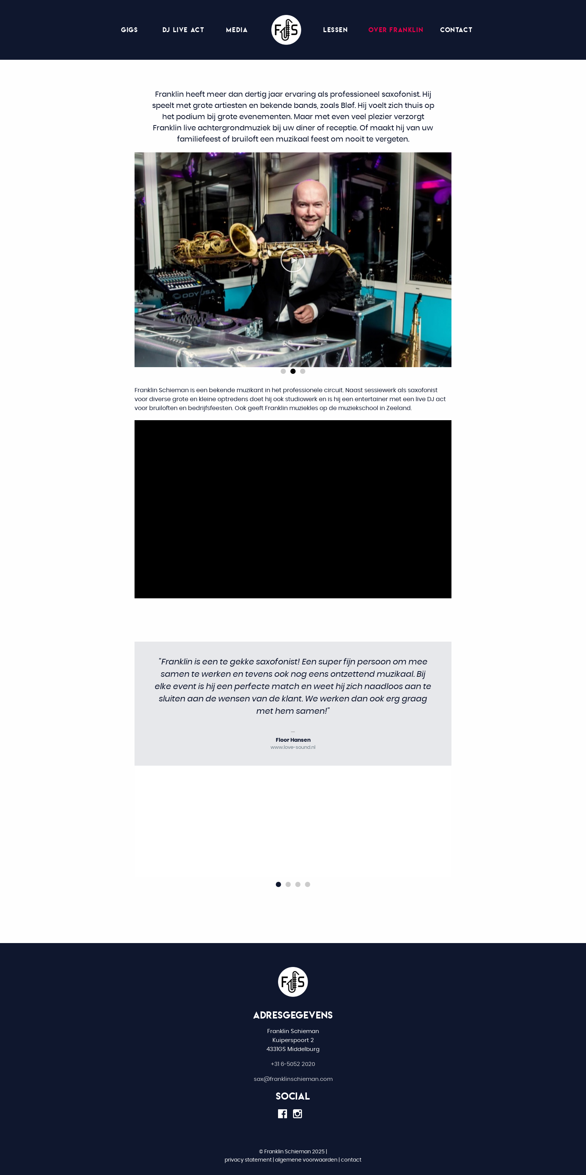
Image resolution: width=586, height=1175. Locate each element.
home (286, 30)
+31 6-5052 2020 (293, 1064)
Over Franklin (395, 29)
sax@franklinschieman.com (293, 1079)
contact (351, 1160)
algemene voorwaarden (306, 1160)
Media (237, 29)
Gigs (129, 29)
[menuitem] (286, 30)
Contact (456, 29)
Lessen (335, 29)
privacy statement (248, 1160)
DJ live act (183, 29)
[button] (283, 371)
